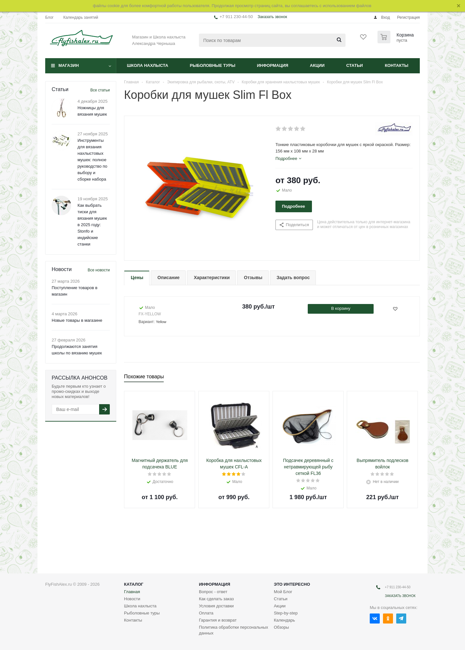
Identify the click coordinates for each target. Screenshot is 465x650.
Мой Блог (283, 591)
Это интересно (292, 584)
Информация (272, 65)
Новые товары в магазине (77, 320)
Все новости (99, 270)
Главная (132, 591)
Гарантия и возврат (218, 620)
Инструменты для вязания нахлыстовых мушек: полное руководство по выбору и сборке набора (92, 160)
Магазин (68, 65)
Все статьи (100, 90)
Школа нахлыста (147, 65)
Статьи (354, 65)
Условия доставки (216, 605)
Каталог (133, 584)
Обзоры (281, 627)
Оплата (206, 613)
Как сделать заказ (216, 598)
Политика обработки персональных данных (233, 630)
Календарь (284, 620)
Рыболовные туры (212, 65)
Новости (132, 598)
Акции (317, 65)
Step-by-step (286, 613)
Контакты (396, 65)
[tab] (288, 158)
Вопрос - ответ (213, 591)
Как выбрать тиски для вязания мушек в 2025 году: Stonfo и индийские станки (92, 224)
